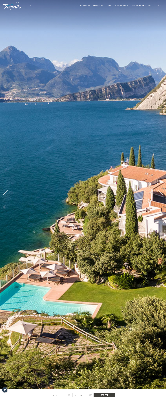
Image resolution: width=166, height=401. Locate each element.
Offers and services (122, 7)
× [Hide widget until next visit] (6, 387)
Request (158, 5)
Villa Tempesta (84, 7)
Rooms (109, 7)
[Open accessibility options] (4, 390)
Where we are (98, 5)
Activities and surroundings (141, 7)
